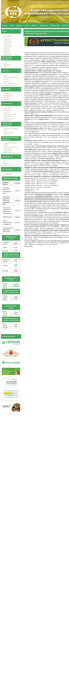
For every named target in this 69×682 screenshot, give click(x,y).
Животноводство (8, 35)
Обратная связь (7, 81)
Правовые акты (7, 93)
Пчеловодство (7, 43)
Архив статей (7, 134)
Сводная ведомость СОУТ (10, 114)
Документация (7, 64)
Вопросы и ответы (8, 165)
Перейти (17, 190)
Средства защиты (8, 45)
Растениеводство (8, 41)
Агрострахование (8, 173)
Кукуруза (5, 250)
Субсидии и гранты (8, 132)
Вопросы (34, 25)
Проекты (6, 75)
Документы (6, 163)
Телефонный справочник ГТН (11, 142)
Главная (4, 25)
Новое (5, 161)
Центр (11, 25)
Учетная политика (8, 116)
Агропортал (6, 112)
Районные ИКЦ (55, 25)
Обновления (44, 25)
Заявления (6, 79)
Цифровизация (7, 54)
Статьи (5, 66)
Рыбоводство (7, 39)
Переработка (7, 52)
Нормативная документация (11, 77)
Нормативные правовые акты (11, 147)
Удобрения (6, 47)
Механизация (7, 50)
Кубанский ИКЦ (7, 108)
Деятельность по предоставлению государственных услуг (9, 150)
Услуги (27, 25)
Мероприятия (7, 99)
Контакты (65, 25)
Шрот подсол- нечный (5, 313)
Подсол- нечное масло (5, 285)
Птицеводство (7, 37)
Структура (19, 25)
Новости (6, 145)
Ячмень (5, 247)
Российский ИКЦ (8, 110)
